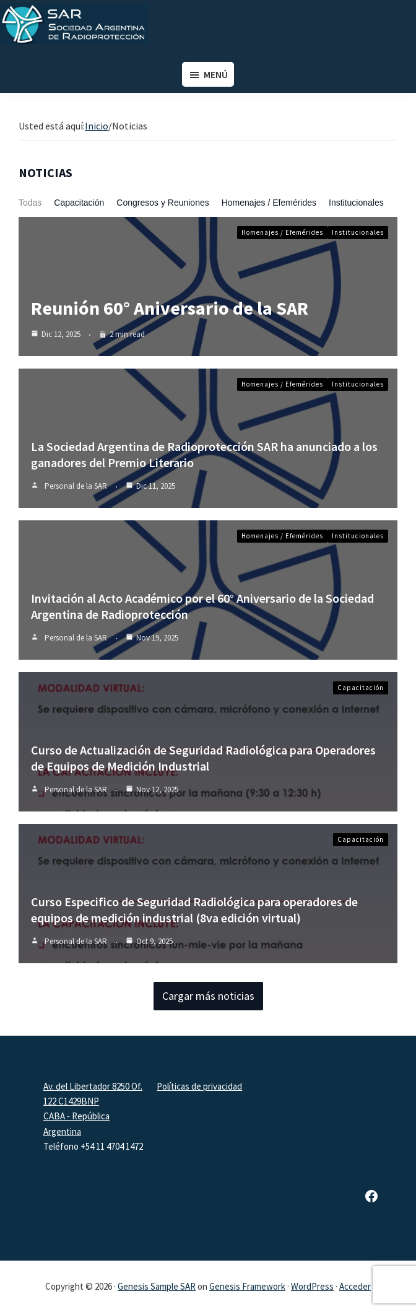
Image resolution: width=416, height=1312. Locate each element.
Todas (30, 203)
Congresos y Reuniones (162, 203)
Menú (216, 74)
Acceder (355, 1286)
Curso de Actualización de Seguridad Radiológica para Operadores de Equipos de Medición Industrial (203, 758)
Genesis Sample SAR (157, 1286)
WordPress (312, 1286)
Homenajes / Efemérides (269, 203)
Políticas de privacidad (199, 1086)
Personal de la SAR (76, 486)
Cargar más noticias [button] (208, 996)
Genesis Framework (247, 1286)
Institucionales (356, 203)
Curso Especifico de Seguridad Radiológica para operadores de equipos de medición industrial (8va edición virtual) (194, 909)
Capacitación (79, 203)
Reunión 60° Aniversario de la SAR (169, 308)
